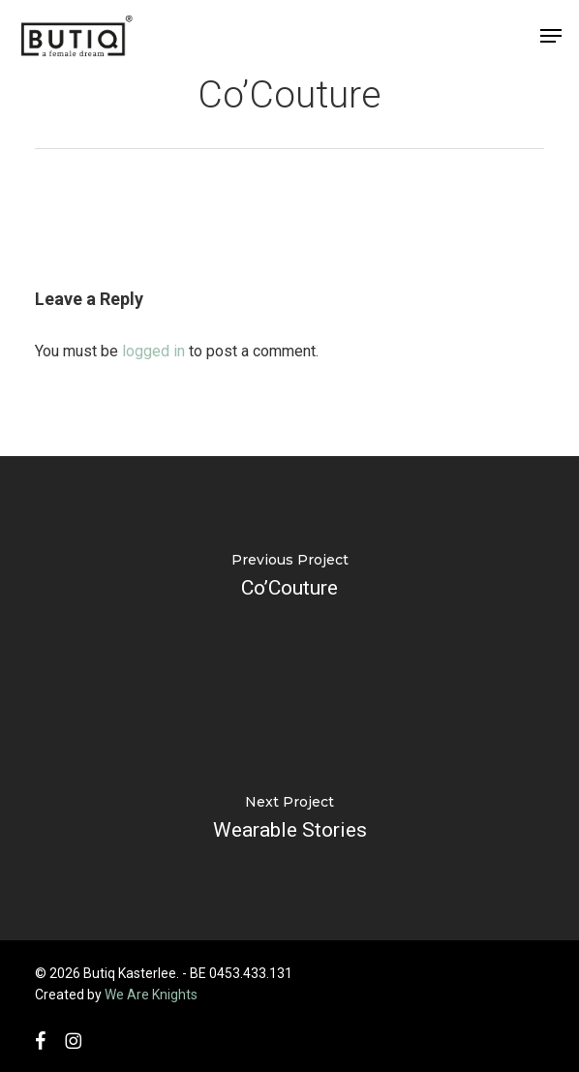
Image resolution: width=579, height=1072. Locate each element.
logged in (153, 351)
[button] (551, 36)
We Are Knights (151, 994)
